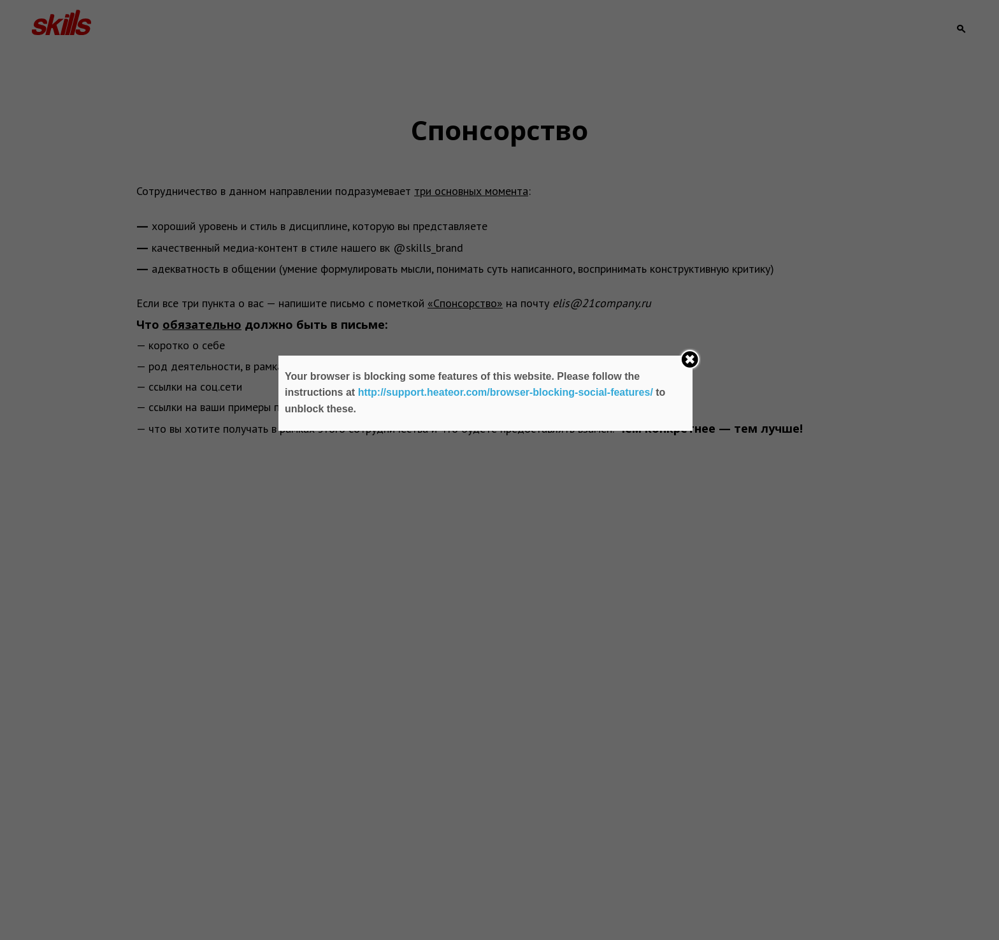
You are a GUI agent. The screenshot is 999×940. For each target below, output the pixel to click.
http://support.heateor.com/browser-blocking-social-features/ (505, 392)
